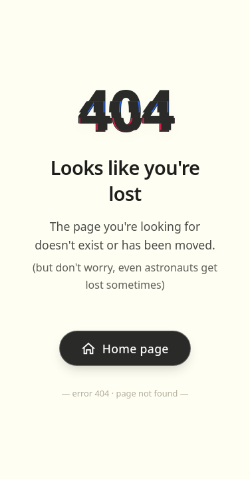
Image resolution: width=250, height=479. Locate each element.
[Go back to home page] (125, 348)
